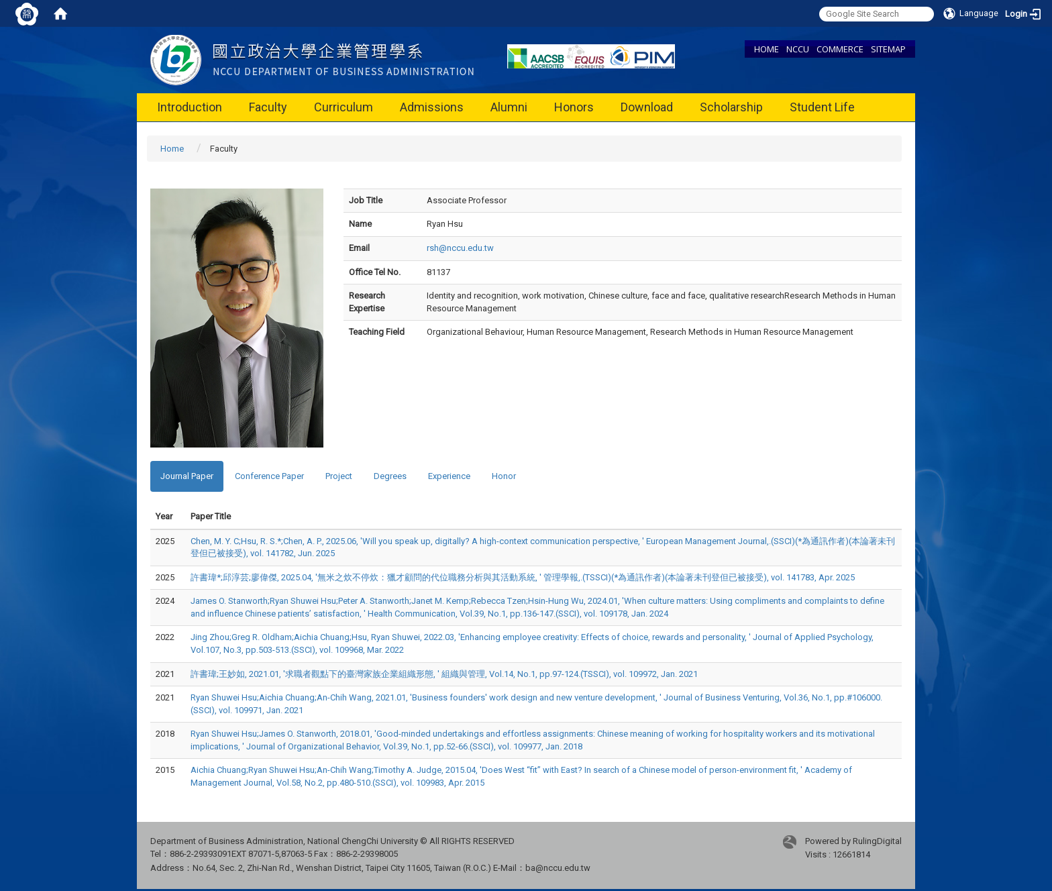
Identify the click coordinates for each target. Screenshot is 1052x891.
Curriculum (343, 107)
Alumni (508, 107)
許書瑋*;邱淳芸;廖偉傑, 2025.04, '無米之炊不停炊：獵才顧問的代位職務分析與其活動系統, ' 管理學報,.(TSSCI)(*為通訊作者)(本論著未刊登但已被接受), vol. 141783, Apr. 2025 (523, 577)
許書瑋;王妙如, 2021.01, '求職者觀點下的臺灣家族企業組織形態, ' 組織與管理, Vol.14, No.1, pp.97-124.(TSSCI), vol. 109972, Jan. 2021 (444, 674)
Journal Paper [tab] (186, 476)
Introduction (189, 107)
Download (647, 107)
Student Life (822, 107)
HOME (766, 49)
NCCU (797, 49)
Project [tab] (338, 476)
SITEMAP (888, 49)
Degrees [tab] (390, 476)
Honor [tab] (504, 476)
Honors (574, 107)
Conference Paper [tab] (269, 476)
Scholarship (731, 107)
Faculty (268, 107)
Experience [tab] (449, 476)
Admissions (432, 107)
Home (172, 149)
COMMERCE (840, 49)
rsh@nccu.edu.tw (460, 248)
